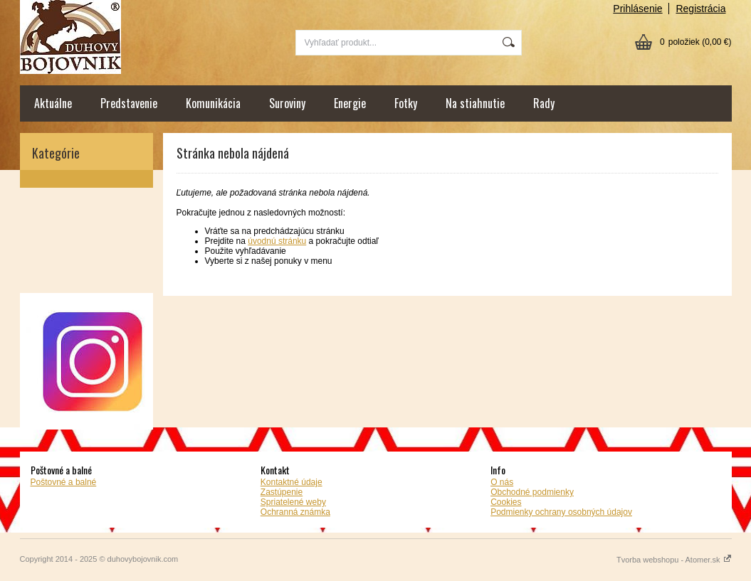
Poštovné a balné (64, 482)
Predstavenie (128, 103)
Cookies (505, 502)
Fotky (405, 103)
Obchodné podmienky (532, 492)
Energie (350, 103)
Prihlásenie (637, 8)
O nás (501, 482)
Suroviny (287, 103)
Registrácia (700, 8)
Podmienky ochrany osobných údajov (561, 512)
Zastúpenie (282, 492)
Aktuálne (53, 103)
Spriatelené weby (293, 502)
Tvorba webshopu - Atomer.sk (674, 559)
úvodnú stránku (277, 241)
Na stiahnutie (475, 103)
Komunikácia (213, 103)
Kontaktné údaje (291, 482)
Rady (544, 103)
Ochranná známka (295, 512)
